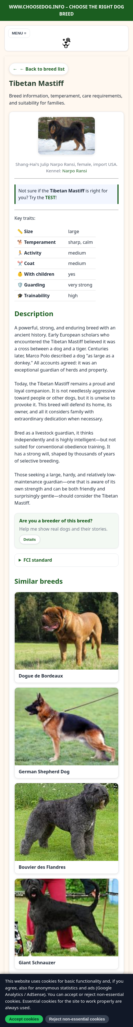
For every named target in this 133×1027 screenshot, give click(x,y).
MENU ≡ (19, 33)
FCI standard (37, 560)
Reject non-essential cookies (77, 1019)
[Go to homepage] (66, 43)
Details (29, 539)
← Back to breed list (42, 69)
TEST (50, 197)
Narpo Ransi (74, 170)
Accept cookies (24, 1019)
